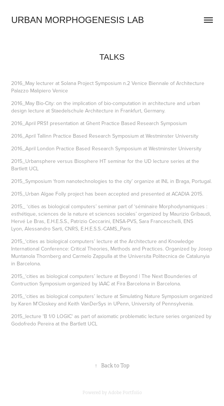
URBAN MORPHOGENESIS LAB (77, 20)
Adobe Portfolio (125, 393)
